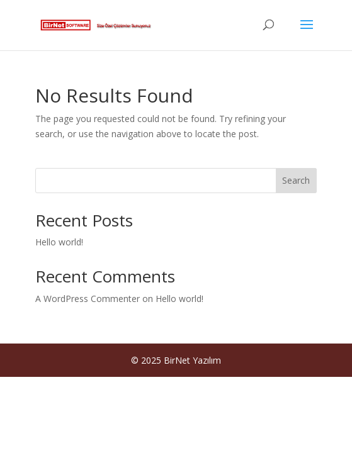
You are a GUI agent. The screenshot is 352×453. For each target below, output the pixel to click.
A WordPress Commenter (87, 299)
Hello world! (59, 242)
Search (296, 180)
